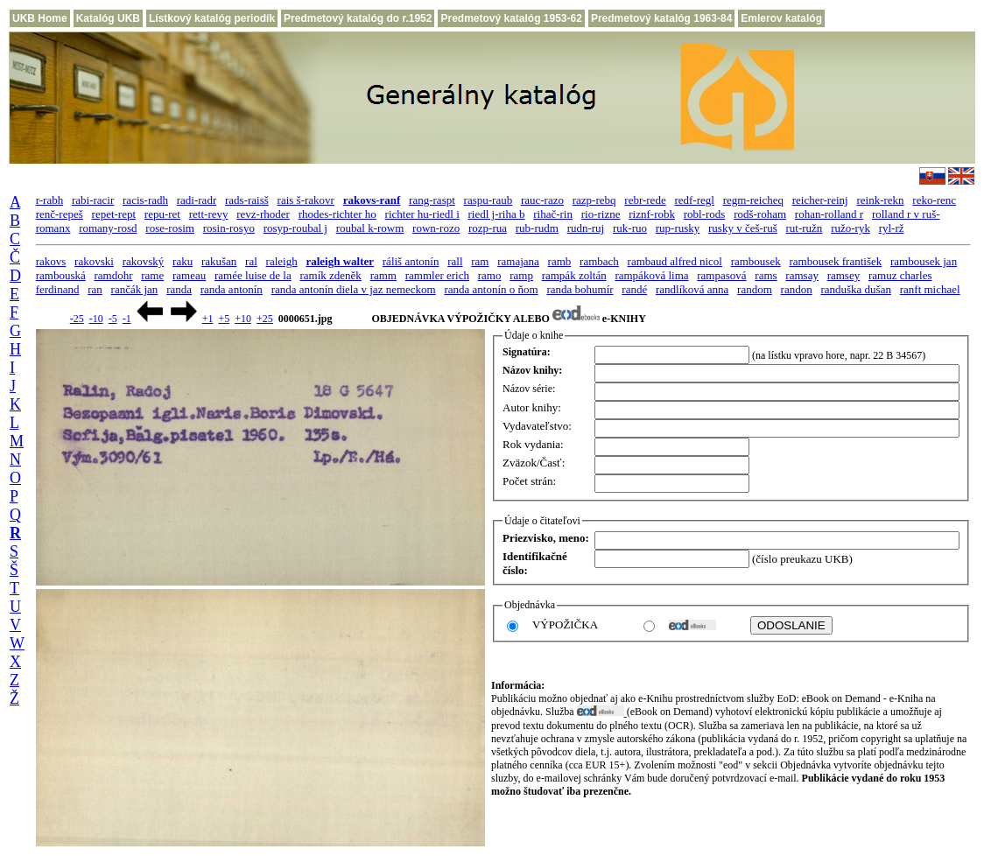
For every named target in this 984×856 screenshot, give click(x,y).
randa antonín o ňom (491, 289)
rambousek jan (923, 261)
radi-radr (196, 200)
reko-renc (934, 200)
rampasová (721, 275)
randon (796, 289)
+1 (208, 318)
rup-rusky (678, 228)
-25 (77, 318)
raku (182, 261)
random (754, 289)
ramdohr (113, 275)
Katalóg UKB (108, 18)
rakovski (94, 261)
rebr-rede (644, 200)
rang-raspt (432, 200)
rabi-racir (93, 200)
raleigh (282, 261)
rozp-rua (487, 228)
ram (479, 261)
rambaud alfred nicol (675, 261)
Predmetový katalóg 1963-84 (661, 18)
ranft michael (930, 289)
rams (766, 275)
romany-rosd (108, 228)
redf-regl (693, 200)
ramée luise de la (253, 275)
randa (179, 289)
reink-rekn (879, 200)
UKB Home (39, 18)
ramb (560, 261)
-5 (113, 318)
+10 (243, 318)
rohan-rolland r (829, 214)
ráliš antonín (411, 261)
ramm (383, 275)
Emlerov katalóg (781, 18)
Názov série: (529, 388)
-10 (96, 318)
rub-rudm (537, 228)
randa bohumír (579, 289)
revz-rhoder (263, 214)
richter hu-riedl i (422, 214)
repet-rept (114, 214)
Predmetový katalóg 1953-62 (510, 18)
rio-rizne (601, 214)
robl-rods (705, 214)
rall (454, 261)
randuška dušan (855, 289)
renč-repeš (59, 214)
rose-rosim (169, 228)
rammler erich (437, 275)
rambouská (61, 275)
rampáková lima (651, 275)
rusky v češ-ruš (742, 228)
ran (95, 289)
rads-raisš (247, 200)
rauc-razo (542, 200)
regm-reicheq (753, 200)
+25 (265, 318)
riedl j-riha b (496, 214)
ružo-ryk (850, 228)
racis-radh (145, 200)
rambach (599, 261)
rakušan (218, 261)
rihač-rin (553, 214)
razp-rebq (594, 200)
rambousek (756, 261)
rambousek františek (835, 261)
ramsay (802, 275)
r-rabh (50, 200)
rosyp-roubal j (295, 228)
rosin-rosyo (229, 228)
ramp (521, 275)
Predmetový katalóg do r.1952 (358, 18)
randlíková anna (692, 289)
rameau (189, 275)
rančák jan (134, 289)
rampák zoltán (574, 275)
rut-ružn (804, 228)
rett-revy (208, 214)
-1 (127, 318)
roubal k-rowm (370, 228)
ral (251, 261)
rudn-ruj (586, 228)
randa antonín (231, 289)
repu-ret (162, 214)
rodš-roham (760, 214)
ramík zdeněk (330, 275)
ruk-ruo (630, 228)
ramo (490, 275)
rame (152, 275)
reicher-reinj (820, 200)
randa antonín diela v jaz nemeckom (353, 289)
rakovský (144, 261)
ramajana (518, 261)
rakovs (51, 261)
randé (634, 289)
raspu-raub (488, 200)
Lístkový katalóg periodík (212, 18)
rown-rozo (436, 228)
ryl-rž (891, 228)
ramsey (844, 275)
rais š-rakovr (306, 200)
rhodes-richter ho (337, 214)
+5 (223, 318)
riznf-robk (652, 214)
